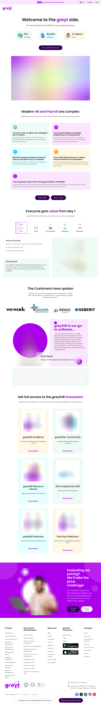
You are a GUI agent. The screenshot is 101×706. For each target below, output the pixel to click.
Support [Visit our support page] (90, 2)
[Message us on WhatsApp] (81, 682)
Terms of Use (34, 694)
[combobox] (83, 2)
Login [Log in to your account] (96, 2)
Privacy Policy (26, 694)
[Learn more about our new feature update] (50, 2)
